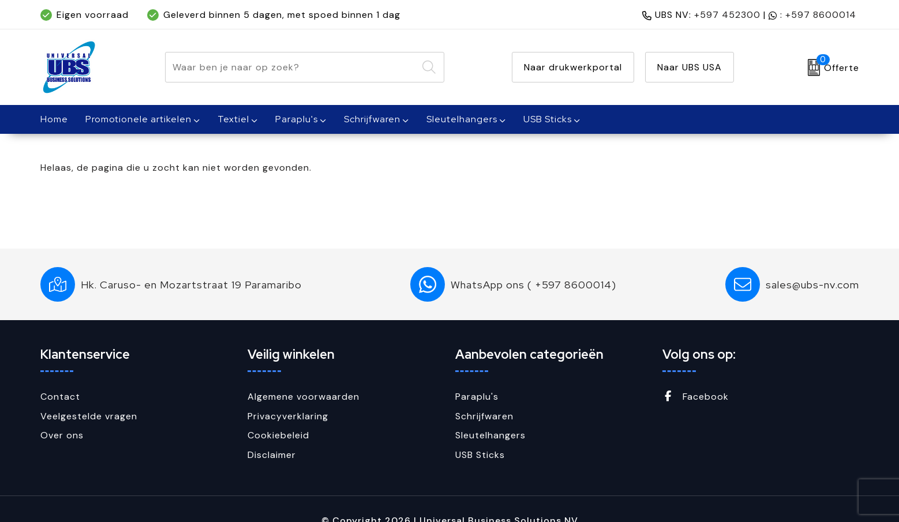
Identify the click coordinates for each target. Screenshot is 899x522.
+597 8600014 (820, 15)
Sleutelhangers (461, 119)
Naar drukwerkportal (573, 67)
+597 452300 (727, 15)
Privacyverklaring (288, 416)
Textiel (233, 119)
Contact (60, 396)
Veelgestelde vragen (88, 416)
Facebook (695, 396)
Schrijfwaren (372, 119)
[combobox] (291, 67)
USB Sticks (547, 119)
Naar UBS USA (689, 67)
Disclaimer (272, 455)
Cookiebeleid (278, 435)
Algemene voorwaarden (303, 396)
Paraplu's (296, 119)
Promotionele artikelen (138, 119)
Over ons (62, 435)
